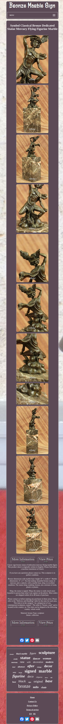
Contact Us (32, 701)
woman (47, 658)
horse (46, 677)
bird (13, 667)
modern (49, 662)
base (48, 681)
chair (44, 687)
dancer (36, 658)
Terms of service (32, 710)
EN (30, 714)
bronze (24, 686)
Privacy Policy (32, 706)
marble (45, 671)
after (30, 666)
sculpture (47, 652)
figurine (19, 676)
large (20, 673)
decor (48, 666)
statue (25, 658)
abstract (21, 667)
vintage (39, 667)
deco (31, 676)
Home (32, 697)
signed (30, 671)
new (22, 662)
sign (29, 682)
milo (36, 687)
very (14, 672)
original (38, 681)
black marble (21, 654)
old (51, 677)
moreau (14, 662)
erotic (16, 659)
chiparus (39, 677)
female (12, 654)
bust (14, 682)
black (22, 681)
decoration (38, 662)
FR (34, 714)
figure (33, 653)
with (29, 662)
